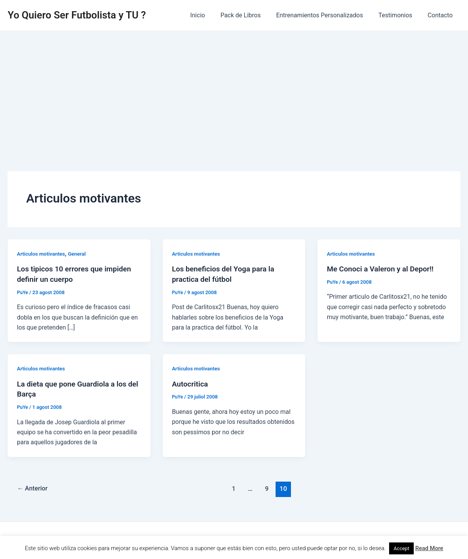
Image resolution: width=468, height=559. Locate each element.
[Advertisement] (234, 89)
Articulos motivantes (42, 254)
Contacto (441, 15)
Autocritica (191, 383)
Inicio (211, 15)
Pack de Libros (251, 15)
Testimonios (400, 15)
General (79, 254)
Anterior (34, 487)
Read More (429, 548)
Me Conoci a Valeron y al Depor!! (382, 268)
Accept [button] (402, 548)
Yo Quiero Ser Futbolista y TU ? (77, 15)
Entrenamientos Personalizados (327, 15)
